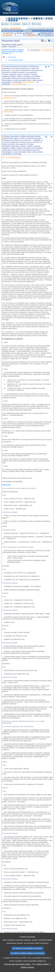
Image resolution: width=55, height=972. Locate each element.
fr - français (27, 18)
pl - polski (49, 18)
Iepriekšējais (16, 24)
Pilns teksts (37, 24)
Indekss (6, 24)
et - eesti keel (19, 18)
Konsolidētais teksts (15, 60)
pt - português (52, 18)
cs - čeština (12, 18)
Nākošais (25, 24)
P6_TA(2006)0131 (47, 35)
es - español (9, 18)
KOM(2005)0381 (28, 82)
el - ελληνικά (22, 18)
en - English (24, 18)
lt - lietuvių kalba (39, 18)
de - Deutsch (17, 18)
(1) (3, 129)
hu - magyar (42, 18)
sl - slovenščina (12, 20)
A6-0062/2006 (7, 35)
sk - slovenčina (9, 20)
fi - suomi (14, 20)
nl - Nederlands (47, 18)
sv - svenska (17, 20)
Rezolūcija (12, 57)
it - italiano (34, 18)
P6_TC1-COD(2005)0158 (11, 157)
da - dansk (14, 18)
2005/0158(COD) (15, 28)
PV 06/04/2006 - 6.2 (31, 35)
